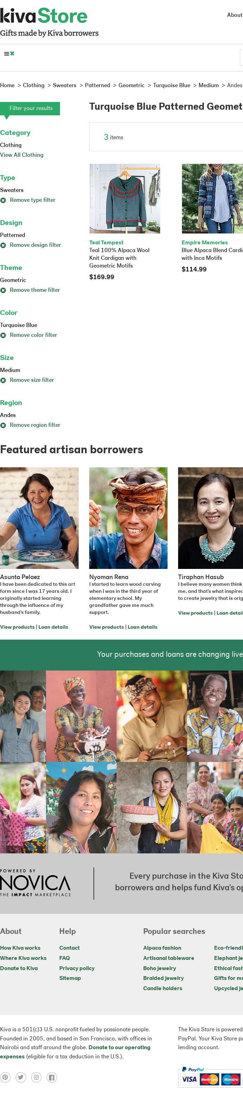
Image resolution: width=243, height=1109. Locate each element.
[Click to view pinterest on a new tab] (8, 1077)
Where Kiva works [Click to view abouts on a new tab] (23, 958)
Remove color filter (28, 335)
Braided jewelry (163, 978)
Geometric (13, 280)
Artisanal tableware (168, 958)
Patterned (12, 235)
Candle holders (162, 989)
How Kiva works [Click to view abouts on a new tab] (20, 948)
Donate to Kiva (19, 969)
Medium (10, 370)
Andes (8, 415)
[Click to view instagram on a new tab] (39, 1077)
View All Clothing (21, 155)
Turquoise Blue (18, 325)
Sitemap (70, 978)
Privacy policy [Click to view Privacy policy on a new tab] (77, 969)
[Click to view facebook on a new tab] (54, 1077)
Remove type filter (27, 200)
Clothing (11, 145)
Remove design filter (30, 245)
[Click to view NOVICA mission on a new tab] (35, 883)
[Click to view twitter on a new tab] (23, 1077)
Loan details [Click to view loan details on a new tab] (53, 627)
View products (17, 627)
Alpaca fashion (162, 948)
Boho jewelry (159, 969)
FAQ (64, 958)
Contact (69, 948)
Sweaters (12, 190)
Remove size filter (27, 380)
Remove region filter (30, 425)
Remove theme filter (30, 290)
